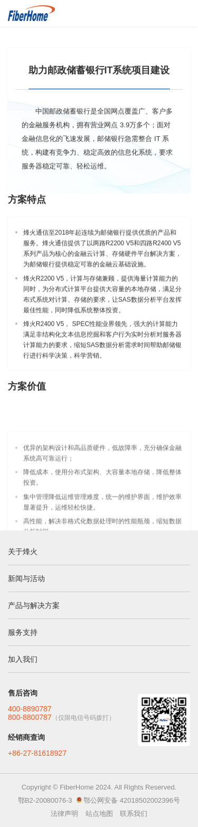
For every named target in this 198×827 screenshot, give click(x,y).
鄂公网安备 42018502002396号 (131, 800)
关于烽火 (22, 551)
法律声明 (64, 814)
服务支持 (22, 632)
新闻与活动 (26, 578)
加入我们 (22, 659)
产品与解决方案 (34, 605)
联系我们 (133, 814)
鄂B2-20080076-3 (45, 800)
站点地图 (99, 814)
